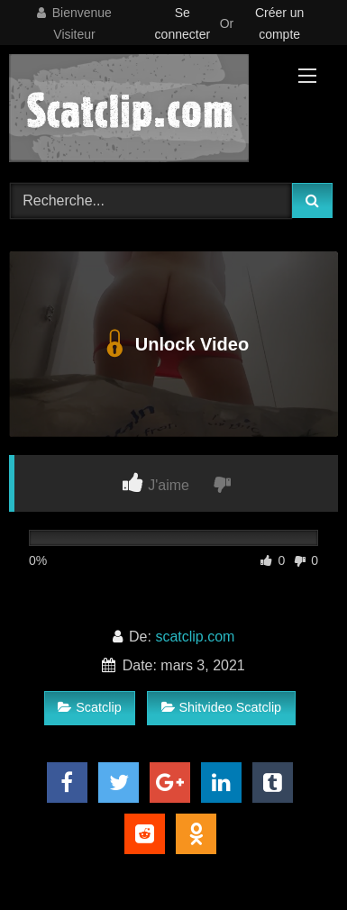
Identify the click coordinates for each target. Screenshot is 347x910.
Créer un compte (279, 23)
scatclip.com (194, 636)
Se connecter (182, 23)
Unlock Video (173, 344)
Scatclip (89, 707)
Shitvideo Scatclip (221, 707)
